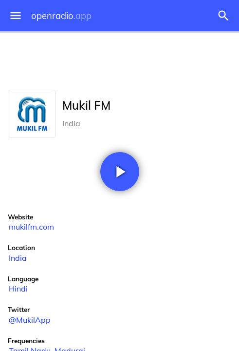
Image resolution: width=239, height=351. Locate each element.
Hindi (18, 288)
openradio (61, 15)
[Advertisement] (119, 58)
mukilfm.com (31, 227)
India (18, 258)
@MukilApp (30, 320)
